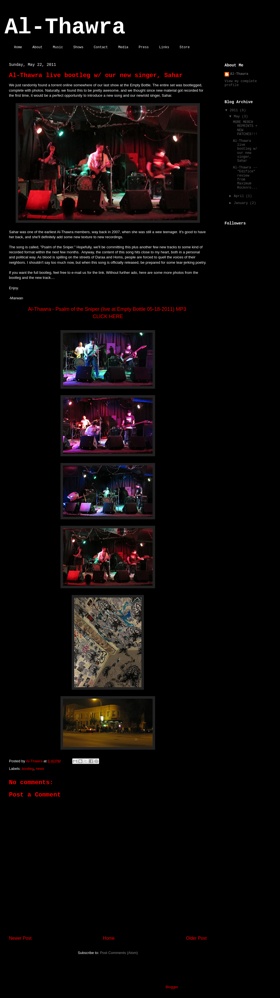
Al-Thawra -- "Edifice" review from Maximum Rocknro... (245, 178)
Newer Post (20, 938)
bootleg (28, 769)
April (240, 196)
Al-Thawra (64, 27)
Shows (78, 47)
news (40, 769)
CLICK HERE (108, 316)
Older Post (196, 938)
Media (123, 47)
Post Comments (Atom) (119, 953)
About (37, 47)
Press (144, 47)
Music (58, 47)
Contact (101, 47)
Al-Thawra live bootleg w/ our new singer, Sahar (245, 151)
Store (184, 47)
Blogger (171, 987)
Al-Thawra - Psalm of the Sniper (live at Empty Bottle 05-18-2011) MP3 (108, 309)
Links (164, 47)
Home (18, 47)
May (238, 117)
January (242, 203)
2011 (235, 110)
